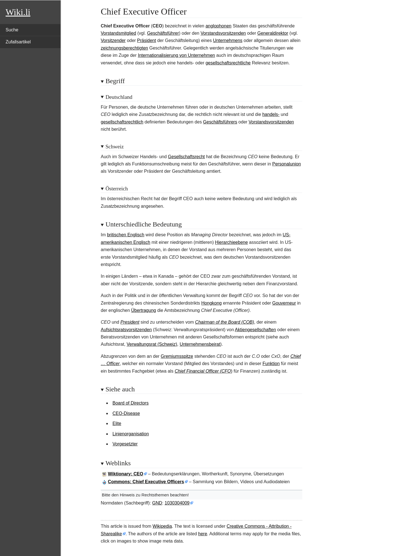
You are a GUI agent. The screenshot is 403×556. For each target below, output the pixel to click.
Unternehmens (227, 40)
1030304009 (177, 503)
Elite (117, 423)
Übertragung (143, 310)
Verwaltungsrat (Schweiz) (151, 344)
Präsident (146, 40)
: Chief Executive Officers (146, 481)
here (202, 533)
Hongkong (211, 303)
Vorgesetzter (125, 443)
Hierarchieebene (231, 242)
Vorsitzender (113, 40)
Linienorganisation (131, 433)
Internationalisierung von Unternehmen (176, 55)
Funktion (271, 363)
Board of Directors (131, 403)
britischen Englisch (125, 234)
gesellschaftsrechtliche (227, 62)
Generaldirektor (272, 33)
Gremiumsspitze (177, 356)
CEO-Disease (126, 413)
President (129, 322)
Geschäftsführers (220, 122)
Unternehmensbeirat (200, 344)
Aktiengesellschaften (255, 329)
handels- (270, 114)
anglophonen (218, 26)
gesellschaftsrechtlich (122, 122)
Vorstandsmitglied (118, 33)
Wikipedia (162, 526)
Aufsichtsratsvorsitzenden (126, 329)
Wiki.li (18, 12)
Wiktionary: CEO (125, 473)
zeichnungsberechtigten (124, 48)
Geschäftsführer (163, 33)
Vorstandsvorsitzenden (223, 33)
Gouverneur (284, 303)
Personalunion (286, 164)
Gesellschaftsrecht (186, 156)
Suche (12, 29)
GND (157, 503)
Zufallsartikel (18, 41)
